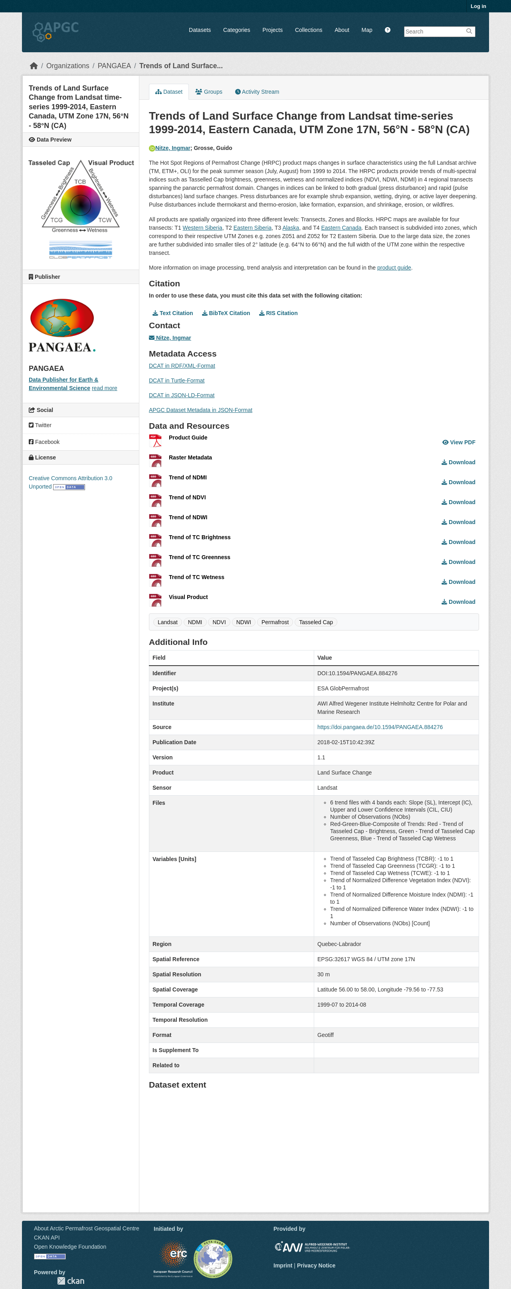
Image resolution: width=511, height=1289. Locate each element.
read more (104, 388)
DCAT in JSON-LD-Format (181, 395)
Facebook (44, 442)
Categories (236, 30)
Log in (478, 6)
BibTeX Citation (226, 313)
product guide (394, 267)
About (342, 30)
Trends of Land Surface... (181, 66)
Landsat (168, 622)
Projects (273, 30)
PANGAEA (114, 66)
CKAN (70, 1281)
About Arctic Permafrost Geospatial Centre (86, 1228)
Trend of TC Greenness (199, 557)
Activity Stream (257, 92)
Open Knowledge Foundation (70, 1247)
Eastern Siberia (253, 228)
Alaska (290, 228)
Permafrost (275, 622)
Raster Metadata (190, 457)
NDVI (219, 622)
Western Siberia (202, 228)
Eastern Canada (341, 228)
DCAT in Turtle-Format (177, 380)
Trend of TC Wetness (196, 577)
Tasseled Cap (316, 622)
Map (367, 30)
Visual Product (188, 597)
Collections (308, 30)
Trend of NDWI (188, 517)
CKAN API (47, 1237)
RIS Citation (278, 313)
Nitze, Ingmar (169, 148)
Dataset (168, 92)
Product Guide (188, 437)
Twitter (40, 425)
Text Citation (173, 313)
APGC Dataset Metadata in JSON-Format (200, 410)
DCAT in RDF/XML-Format (182, 366)
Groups (208, 92)
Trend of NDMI (188, 477)
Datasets (200, 30)
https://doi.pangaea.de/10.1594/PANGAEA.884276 (380, 727)
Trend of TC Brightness (200, 537)
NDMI (195, 622)
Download (458, 462)
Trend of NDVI (187, 497)
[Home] (34, 66)
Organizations (67, 66)
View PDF (458, 442)
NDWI (243, 622)
